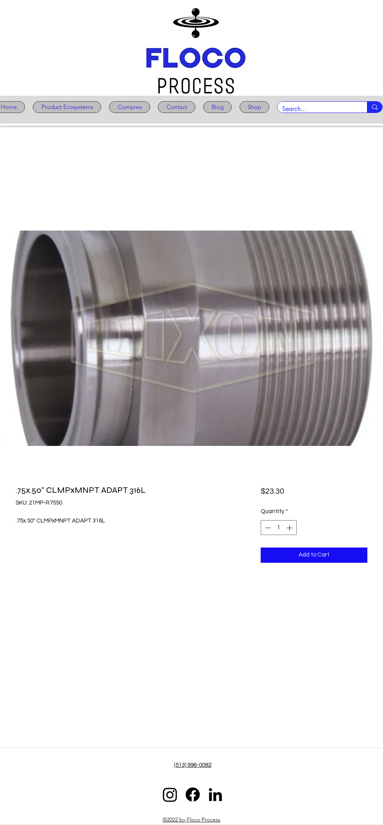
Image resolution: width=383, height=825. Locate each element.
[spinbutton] (278, 528)
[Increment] (290, 528)
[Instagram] (170, 794)
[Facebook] (192, 794)
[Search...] (316, 109)
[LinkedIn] (215, 794)
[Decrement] (267, 528)
